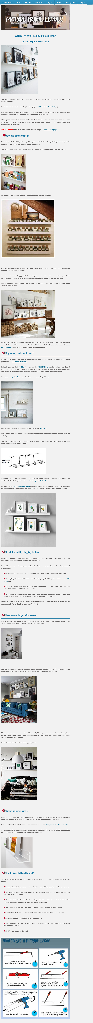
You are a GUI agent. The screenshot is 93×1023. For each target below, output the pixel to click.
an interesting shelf (22, 486)
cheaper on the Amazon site (56, 825)
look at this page (50, 130)
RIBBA (42, 428)
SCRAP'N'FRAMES (7, 2)
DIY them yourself (19, 362)
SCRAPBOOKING (70, 2)
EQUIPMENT (38, 2)
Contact (82, 2)
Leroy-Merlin (14, 377)
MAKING (59, 2)
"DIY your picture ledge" (47, 107)
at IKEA (21, 367)
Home (18, 2)
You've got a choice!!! (37, 481)
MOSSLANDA (43, 367)
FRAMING (49, 2)
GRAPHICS (28, 2)
